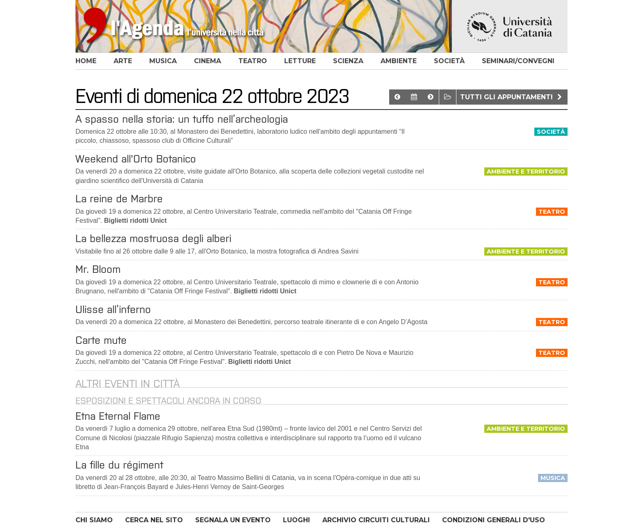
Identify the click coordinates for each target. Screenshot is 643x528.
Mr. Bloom (98, 269)
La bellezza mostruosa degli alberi (153, 238)
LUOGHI (296, 520)
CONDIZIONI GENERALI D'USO (493, 520)
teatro (252, 61)
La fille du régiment (119, 465)
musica (163, 61)
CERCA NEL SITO (154, 520)
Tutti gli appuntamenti (512, 97)
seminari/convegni (518, 61)
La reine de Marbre (119, 198)
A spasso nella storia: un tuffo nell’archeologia (181, 119)
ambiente (399, 61)
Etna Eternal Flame (117, 416)
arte (123, 61)
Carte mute (101, 340)
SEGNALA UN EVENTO (233, 520)
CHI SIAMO (94, 520)
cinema (207, 61)
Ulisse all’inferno (113, 309)
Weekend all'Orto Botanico (135, 159)
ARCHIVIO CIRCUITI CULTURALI (376, 520)
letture (300, 61)
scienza (348, 61)
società (449, 61)
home (85, 61)
